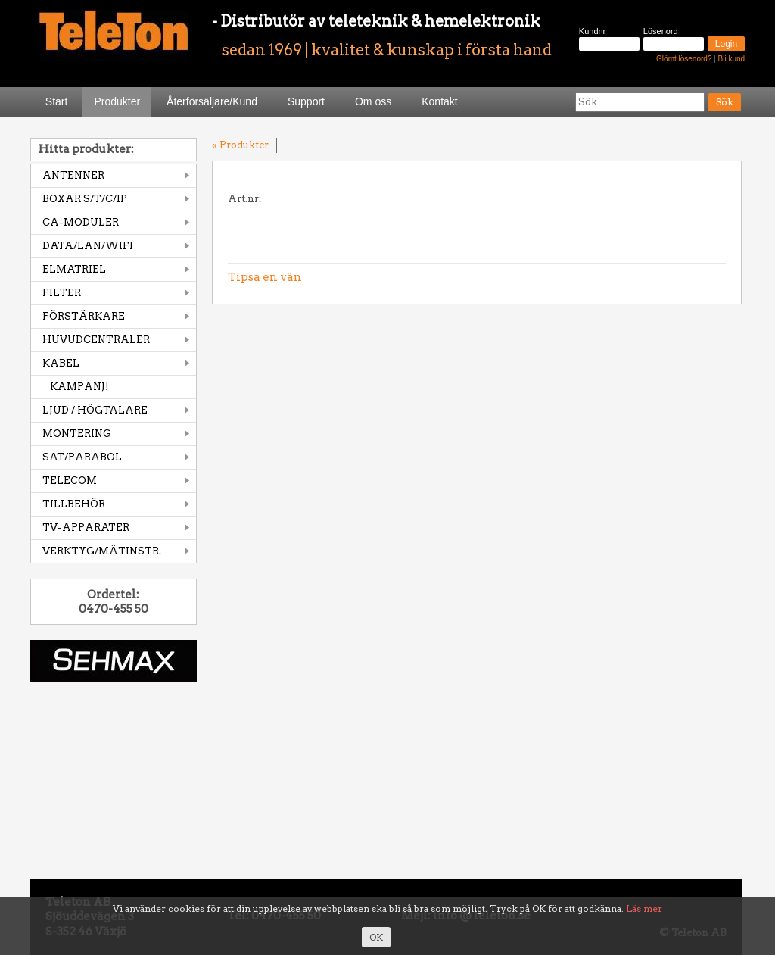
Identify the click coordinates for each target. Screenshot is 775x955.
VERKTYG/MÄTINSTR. (101, 551)
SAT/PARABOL (82, 457)
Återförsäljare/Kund (212, 101)
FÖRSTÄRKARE (83, 316)
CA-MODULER (80, 222)
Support (306, 101)
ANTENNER (73, 175)
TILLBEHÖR (73, 504)
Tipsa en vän (265, 277)
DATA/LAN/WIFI (87, 245)
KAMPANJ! (79, 386)
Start (56, 101)
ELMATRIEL (74, 269)
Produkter (117, 101)
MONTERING (76, 433)
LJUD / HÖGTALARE (95, 410)
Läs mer (644, 908)
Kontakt (439, 101)
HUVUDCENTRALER (96, 339)
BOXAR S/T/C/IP (84, 198)
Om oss (373, 101)
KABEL (60, 363)
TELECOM (69, 480)
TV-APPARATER (85, 527)
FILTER (61, 292)
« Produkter (240, 145)
